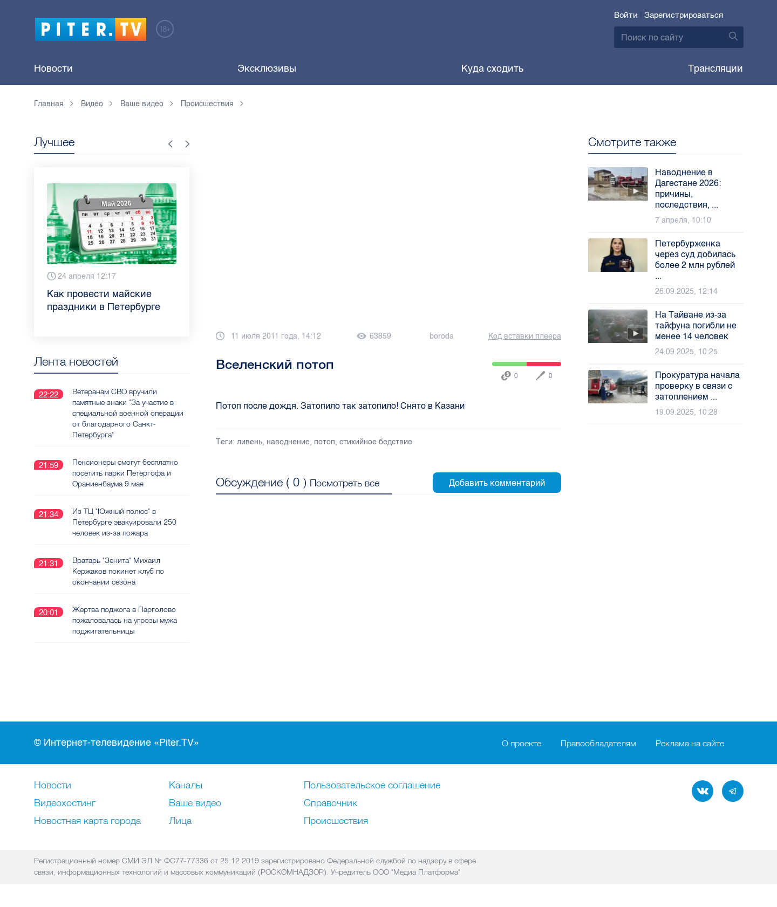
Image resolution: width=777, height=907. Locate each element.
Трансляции (715, 68)
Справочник (330, 803)
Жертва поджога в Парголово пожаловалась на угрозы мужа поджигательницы (124, 620)
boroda (442, 336)
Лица (180, 821)
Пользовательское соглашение (372, 785)
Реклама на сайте (690, 743)
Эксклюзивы (266, 68)
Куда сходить (492, 68)
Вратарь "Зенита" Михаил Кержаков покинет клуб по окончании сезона (118, 571)
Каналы (185, 785)
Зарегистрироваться (683, 15)
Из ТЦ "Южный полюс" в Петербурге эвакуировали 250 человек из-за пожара (124, 522)
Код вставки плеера (524, 336)
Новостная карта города (87, 821)
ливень (249, 441)
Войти (626, 15)
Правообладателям (598, 743)
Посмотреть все (344, 483)
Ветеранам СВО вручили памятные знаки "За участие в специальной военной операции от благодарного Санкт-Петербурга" (127, 413)
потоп (324, 441)
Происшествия (336, 821)
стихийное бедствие (375, 441)
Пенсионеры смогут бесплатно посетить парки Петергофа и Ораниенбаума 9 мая (125, 473)
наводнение (288, 441)
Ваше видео (195, 803)
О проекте (521, 743)
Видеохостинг (65, 803)
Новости (53, 68)
